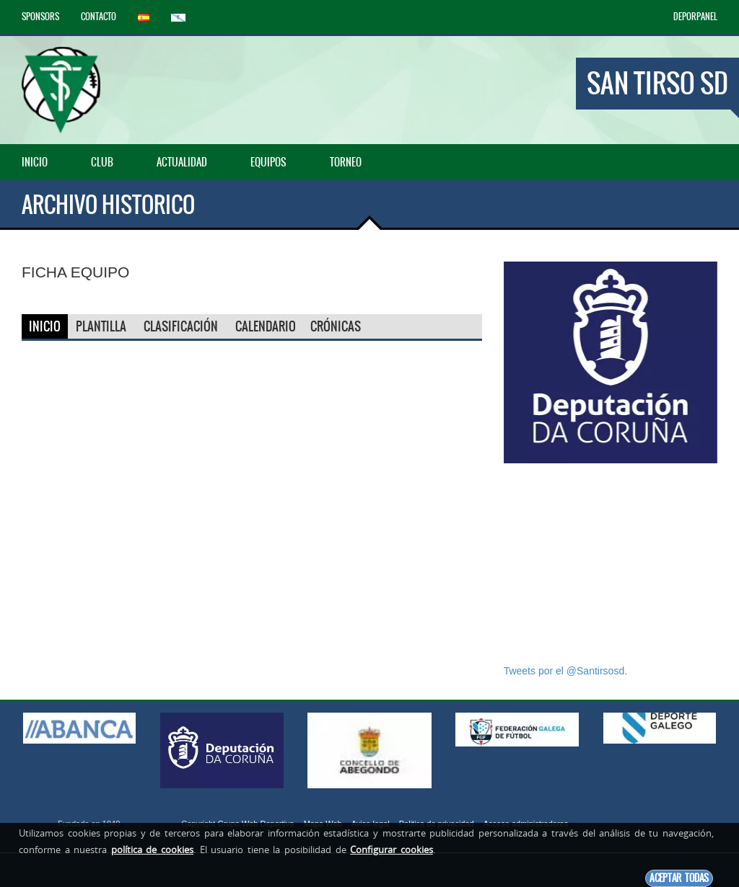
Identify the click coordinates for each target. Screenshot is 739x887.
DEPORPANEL (695, 16)
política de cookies (152, 849)
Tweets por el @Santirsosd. (565, 671)
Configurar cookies (391, 849)
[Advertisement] (610, 563)
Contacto (98, 16)
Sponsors (40, 16)
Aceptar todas (679, 878)
